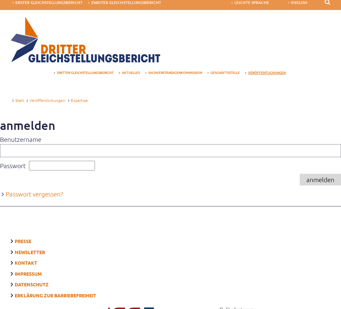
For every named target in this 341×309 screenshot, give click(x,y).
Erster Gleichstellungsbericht (49, 2)
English (299, 2)
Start (19, 97)
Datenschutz (32, 272)
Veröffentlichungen (47, 97)
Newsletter (30, 243)
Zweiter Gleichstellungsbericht (126, 2)
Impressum (28, 262)
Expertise (79, 97)
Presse (23, 234)
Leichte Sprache (251, 2)
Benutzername (20, 138)
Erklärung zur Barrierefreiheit (55, 281)
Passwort (13, 164)
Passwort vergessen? (34, 193)
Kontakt (26, 253)
